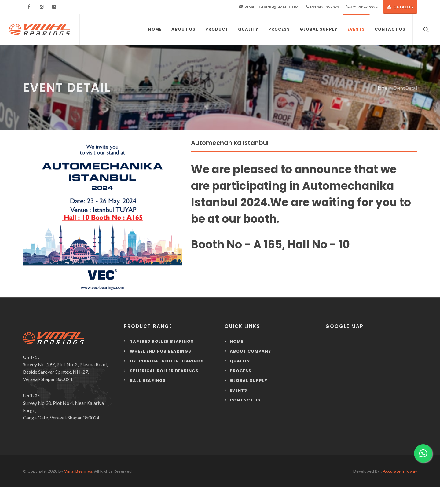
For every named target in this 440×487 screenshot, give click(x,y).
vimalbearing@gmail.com (268, 7)
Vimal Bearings (78, 471)
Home (381, 87)
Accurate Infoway (400, 471)
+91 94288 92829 (322, 7)
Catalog (400, 7)
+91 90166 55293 (363, 7)
